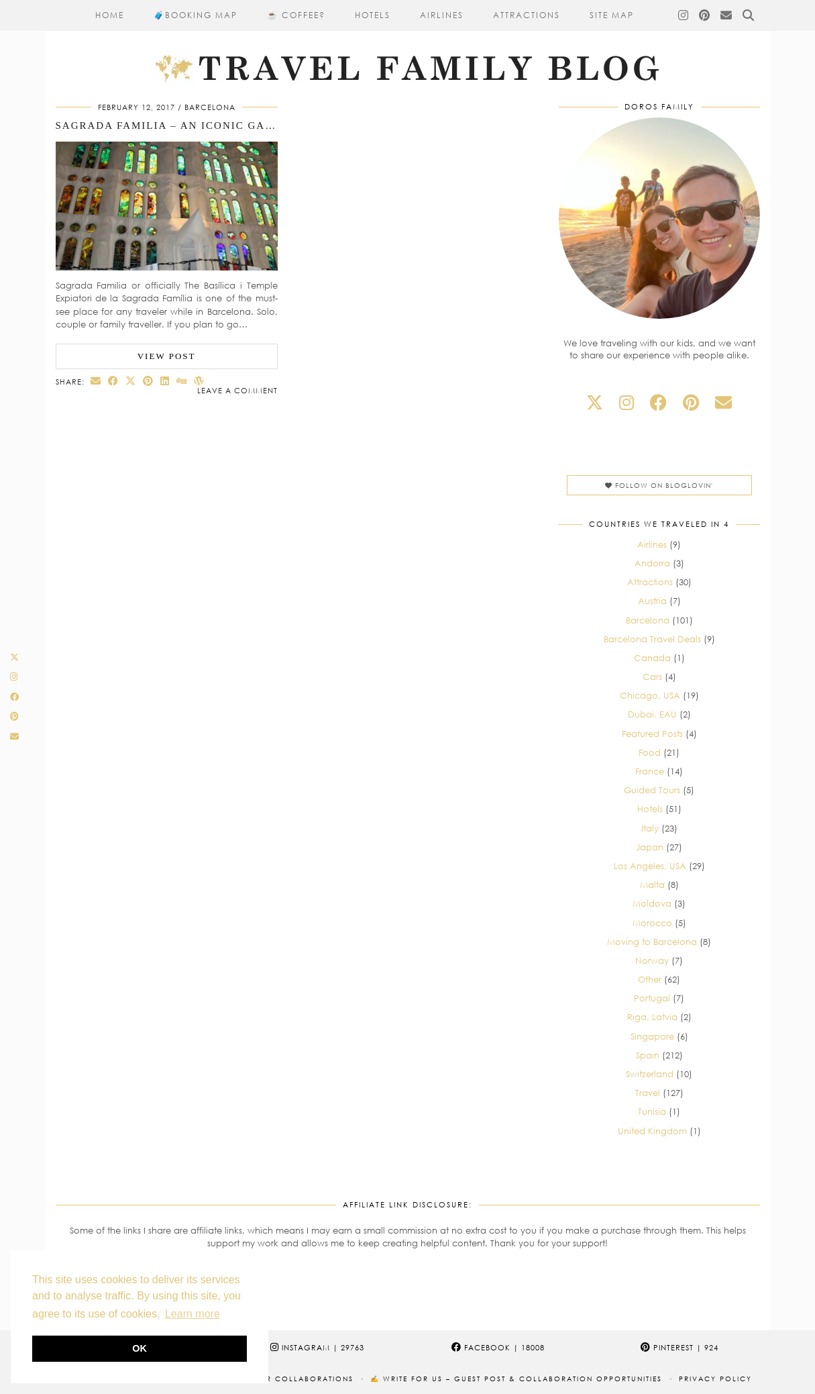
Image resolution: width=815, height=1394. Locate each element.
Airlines (442, 15)
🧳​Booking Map (195, 15)
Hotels (372, 15)
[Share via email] (96, 381)
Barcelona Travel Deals (652, 639)
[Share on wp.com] (199, 381)
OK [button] (139, 1348)
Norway (652, 960)
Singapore (652, 1036)
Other (649, 979)
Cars (652, 676)
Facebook (498, 1347)
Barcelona (209, 107)
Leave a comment (237, 390)
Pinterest (679, 1347)
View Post (167, 356)
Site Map (612, 15)
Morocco (652, 922)
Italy (650, 828)
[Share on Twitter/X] (131, 381)
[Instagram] (684, 15)
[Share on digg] (182, 381)
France (649, 771)
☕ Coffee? (296, 15)
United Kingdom (652, 1131)
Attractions (526, 15)
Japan (649, 847)
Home (109, 15)
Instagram (317, 1347)
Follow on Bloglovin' (659, 485)
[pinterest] (691, 402)
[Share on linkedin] (165, 381)
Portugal (652, 998)
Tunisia (652, 1111)
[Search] (749, 15)
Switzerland (649, 1073)
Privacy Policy (715, 1379)
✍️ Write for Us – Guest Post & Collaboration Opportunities (516, 1379)
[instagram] (626, 402)
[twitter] (594, 402)
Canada (652, 657)
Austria (652, 600)
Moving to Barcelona (652, 941)
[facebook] (658, 402)
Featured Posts (652, 733)
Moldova (652, 903)
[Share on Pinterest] (148, 381)
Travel (647, 1092)
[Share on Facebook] (113, 381)
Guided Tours (652, 790)
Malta (652, 884)
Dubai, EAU (652, 714)
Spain (647, 1055)
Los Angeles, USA (650, 865)
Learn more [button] (192, 1314)
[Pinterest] (705, 15)
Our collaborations (303, 1379)
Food (650, 752)
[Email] (726, 15)
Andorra (652, 563)
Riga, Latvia (652, 1016)
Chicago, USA (650, 695)
